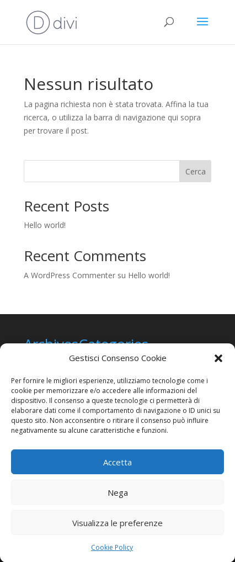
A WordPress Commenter (69, 275)
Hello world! (45, 225)
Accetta (117, 464)
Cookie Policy (112, 550)
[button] (218, 361)
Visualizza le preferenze (117, 525)
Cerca (195, 171)
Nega (118, 495)
